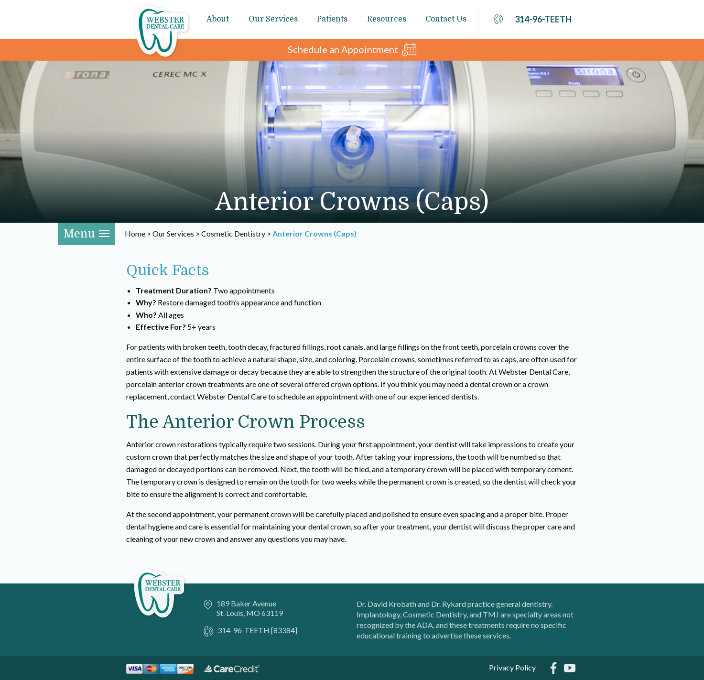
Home (135, 233)
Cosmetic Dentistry (233, 233)
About (217, 19)
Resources (386, 19)
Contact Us (445, 19)
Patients (332, 19)
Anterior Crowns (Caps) (314, 233)
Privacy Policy (512, 667)
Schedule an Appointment (352, 50)
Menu (86, 233)
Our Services (273, 19)
